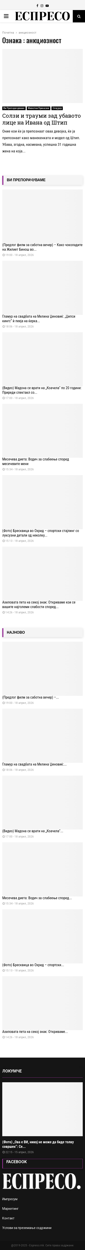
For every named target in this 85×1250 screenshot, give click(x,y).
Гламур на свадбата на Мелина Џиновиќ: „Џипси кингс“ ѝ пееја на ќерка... (38, 318)
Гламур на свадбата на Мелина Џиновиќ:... (34, 764)
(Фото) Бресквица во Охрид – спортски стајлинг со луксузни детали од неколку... (40, 533)
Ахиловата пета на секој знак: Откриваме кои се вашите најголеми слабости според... (38, 604)
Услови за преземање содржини (26, 1228)
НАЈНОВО (16, 632)
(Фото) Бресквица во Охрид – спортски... (33, 965)
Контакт (8, 1218)
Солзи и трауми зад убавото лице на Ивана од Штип (41, 119)
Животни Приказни (38, 108)
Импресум (9, 1199)
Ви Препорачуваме (13, 108)
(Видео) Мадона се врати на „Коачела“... (32, 831)
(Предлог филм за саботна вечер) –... (30, 697)
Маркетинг (10, 1208)
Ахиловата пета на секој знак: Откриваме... (35, 1031)
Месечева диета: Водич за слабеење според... (37, 898)
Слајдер (57, 108)
